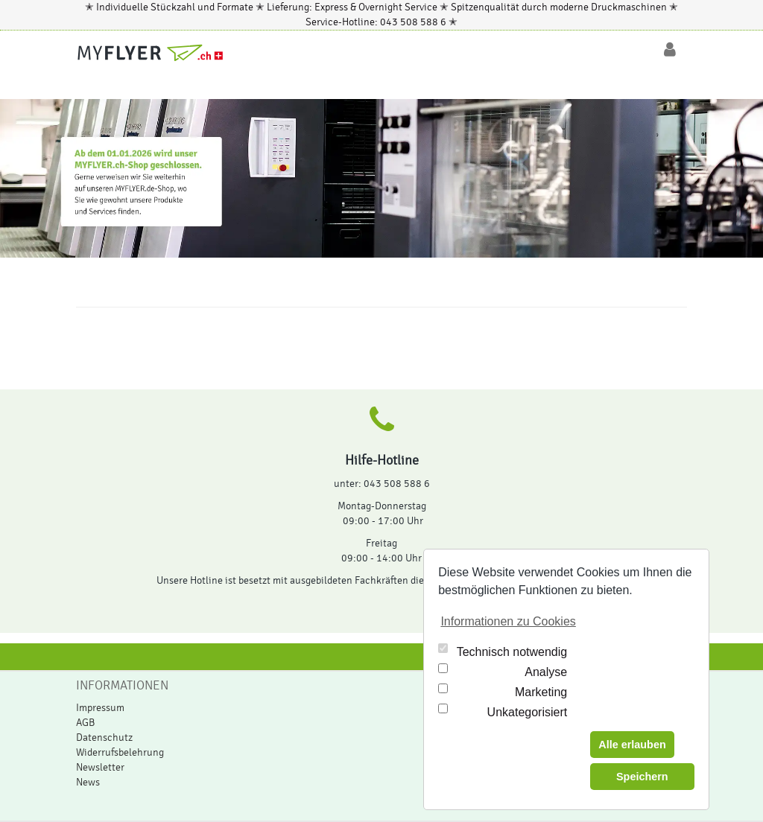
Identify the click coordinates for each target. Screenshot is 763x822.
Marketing (541, 692)
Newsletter (100, 767)
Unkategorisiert (527, 712)
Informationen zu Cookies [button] (507, 621)
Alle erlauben (631, 745)
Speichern (642, 777)
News (88, 782)
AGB (85, 723)
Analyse (546, 672)
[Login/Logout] (670, 49)
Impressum (100, 708)
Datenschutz (104, 738)
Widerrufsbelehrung (120, 753)
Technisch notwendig (512, 652)
